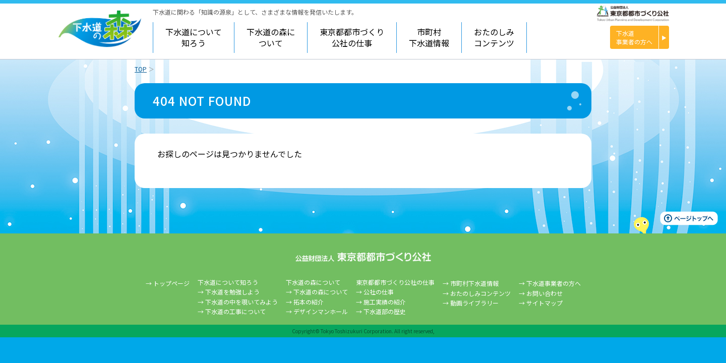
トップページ (171, 283)
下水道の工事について (235, 311)
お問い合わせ (544, 293)
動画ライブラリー (474, 302)
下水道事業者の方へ (553, 283)
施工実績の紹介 (385, 301)
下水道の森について (320, 291)
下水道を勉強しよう (232, 291)
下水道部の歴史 (385, 311)
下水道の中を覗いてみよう (241, 301)
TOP (141, 69)
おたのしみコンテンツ (494, 37)
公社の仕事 (379, 291)
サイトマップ (544, 302)
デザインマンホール (320, 311)
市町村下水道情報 (429, 37)
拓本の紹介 (308, 301)
